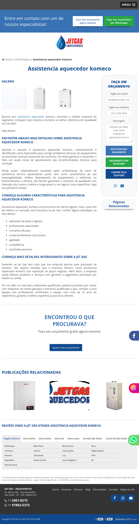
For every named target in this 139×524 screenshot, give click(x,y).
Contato (113, 489)
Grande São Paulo (92, 438)
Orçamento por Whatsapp (119, 162)
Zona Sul (59, 438)
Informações (99, 489)
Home (55, 489)
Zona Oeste (45, 438)
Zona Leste (73, 438)
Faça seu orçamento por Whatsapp (119, 21)
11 (16, 500)
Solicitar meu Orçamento (119, 151)
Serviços (78, 489)
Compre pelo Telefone (119, 174)
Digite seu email (119, 93)
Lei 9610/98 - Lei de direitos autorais (73, 480)
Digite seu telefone (119, 107)
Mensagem (119, 120)
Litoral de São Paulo (116, 438)
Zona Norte (29, 438)
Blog (87, 489)
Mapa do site (127, 489)
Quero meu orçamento (65, 347)
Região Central (11, 438)
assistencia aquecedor (30, 116)
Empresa (66, 489)
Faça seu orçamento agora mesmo (88, 21)
